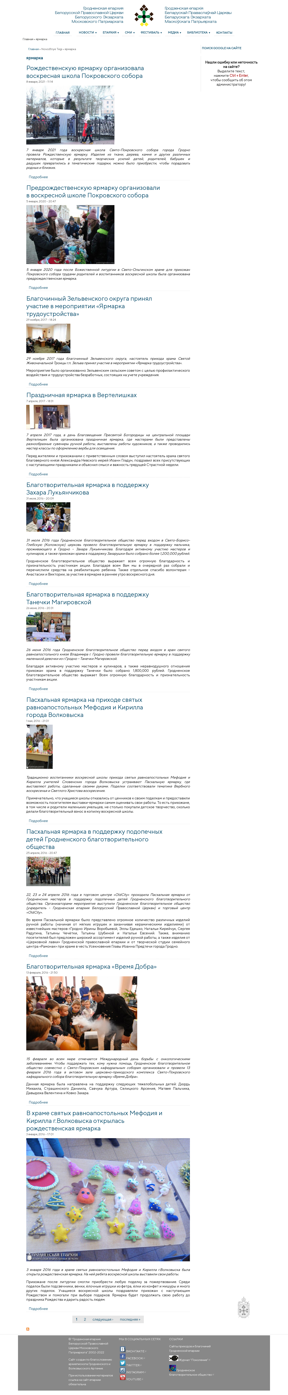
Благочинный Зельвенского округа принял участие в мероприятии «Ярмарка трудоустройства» (89, 306)
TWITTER (134, 1365)
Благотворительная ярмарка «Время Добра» (91, 966)
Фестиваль (150, 32)
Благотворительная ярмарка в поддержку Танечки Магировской (87, 598)
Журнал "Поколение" (194, 1360)
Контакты (224, 32)
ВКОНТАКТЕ (136, 1351)
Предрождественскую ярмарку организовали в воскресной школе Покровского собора (93, 191)
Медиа (173, 32)
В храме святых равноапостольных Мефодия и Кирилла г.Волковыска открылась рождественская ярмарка (94, 1120)
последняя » (130, 1319)
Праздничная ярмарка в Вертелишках (81, 395)
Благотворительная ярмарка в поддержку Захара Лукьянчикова (87, 488)
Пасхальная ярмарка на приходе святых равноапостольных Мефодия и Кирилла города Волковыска (84, 707)
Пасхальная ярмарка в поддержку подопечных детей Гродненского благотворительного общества (94, 839)
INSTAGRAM (136, 1372)
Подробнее (38, 177)
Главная (63, 32)
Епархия (109, 32)
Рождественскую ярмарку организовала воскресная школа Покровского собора (85, 71)
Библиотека (197, 32)
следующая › (103, 1319)
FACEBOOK (135, 1358)
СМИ (128, 32)
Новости (86, 32)
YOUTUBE (134, 1379)
